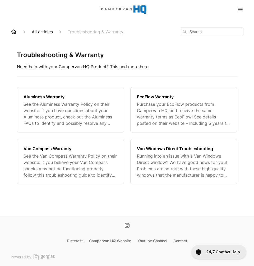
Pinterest (75, 241)
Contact (180, 241)
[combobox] (211, 31)
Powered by (33, 257)
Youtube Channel (152, 241)
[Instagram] (127, 226)
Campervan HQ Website (110, 241)
